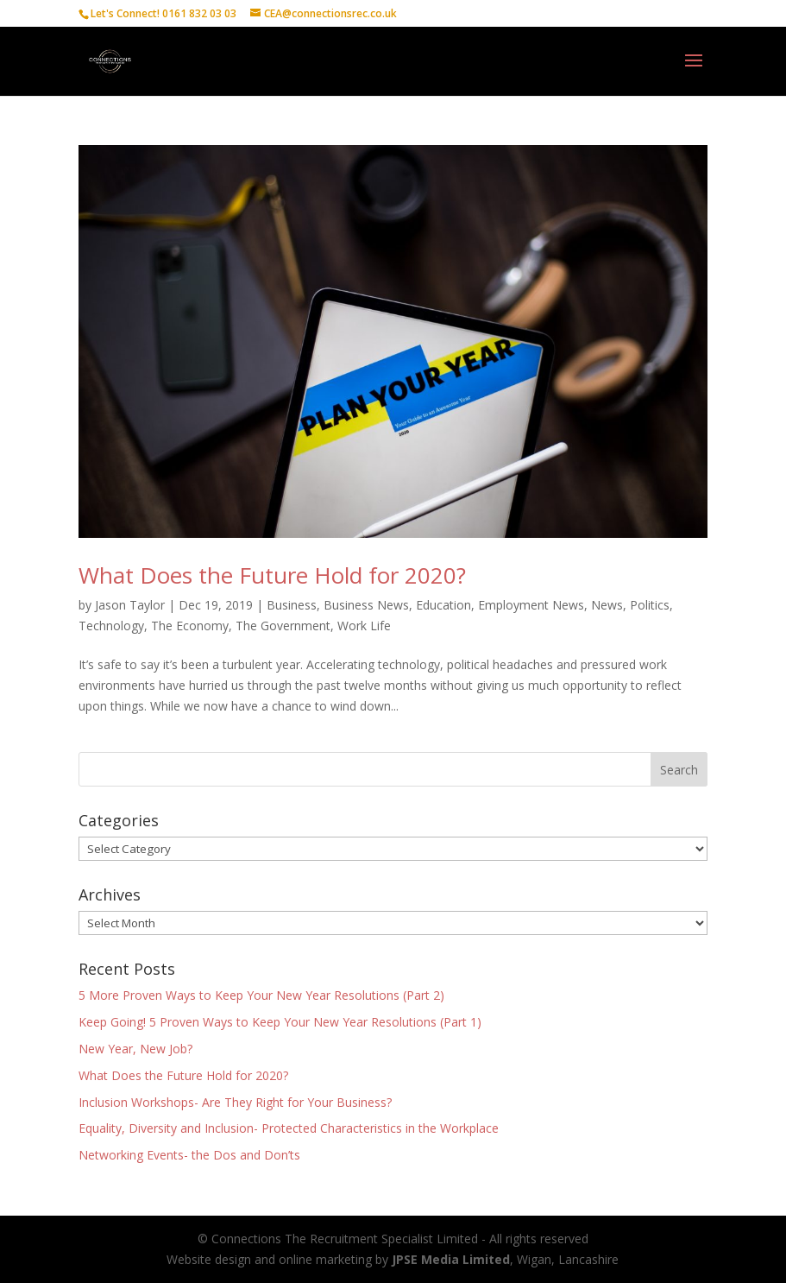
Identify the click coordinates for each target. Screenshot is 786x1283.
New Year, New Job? (135, 1048)
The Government (283, 625)
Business (292, 605)
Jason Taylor (130, 605)
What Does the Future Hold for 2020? (272, 575)
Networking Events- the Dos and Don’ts (189, 1155)
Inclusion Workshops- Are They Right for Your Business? (235, 1102)
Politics (650, 605)
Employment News (531, 605)
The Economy (190, 625)
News (607, 605)
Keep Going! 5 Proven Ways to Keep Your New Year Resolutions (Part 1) (280, 1022)
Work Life (364, 625)
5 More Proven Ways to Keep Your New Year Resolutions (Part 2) (261, 995)
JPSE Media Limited (451, 1259)
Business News (366, 605)
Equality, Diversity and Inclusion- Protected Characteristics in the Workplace (289, 1128)
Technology (111, 625)
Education (443, 605)
